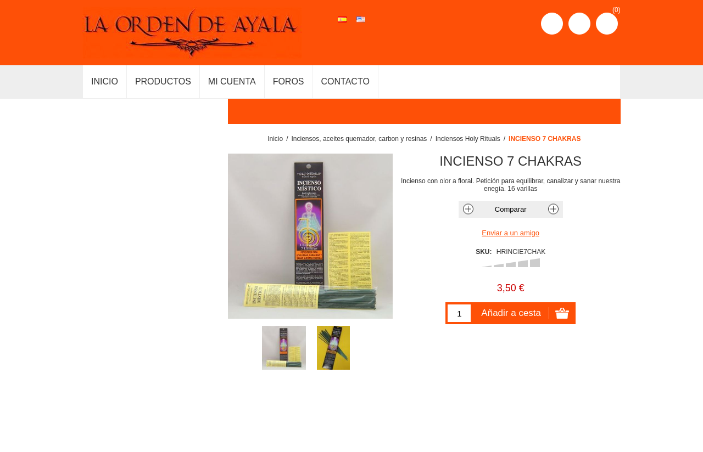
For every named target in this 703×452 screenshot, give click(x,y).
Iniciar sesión (579, 24)
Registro (552, 24)
